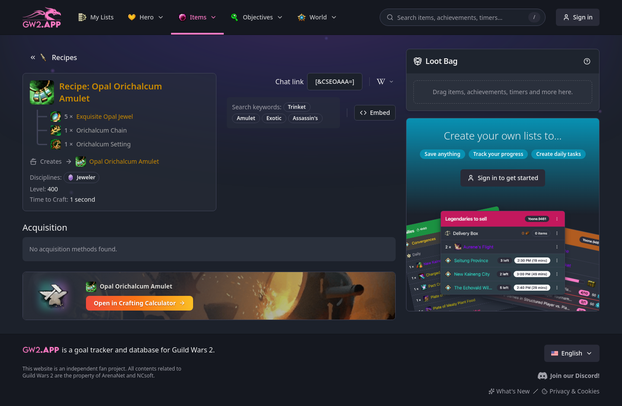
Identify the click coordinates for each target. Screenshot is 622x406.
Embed (375, 112)
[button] (92, 116)
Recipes (53, 57)
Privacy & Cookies (571, 391)
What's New (509, 391)
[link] (96, 17)
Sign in (578, 17)
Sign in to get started (502, 178)
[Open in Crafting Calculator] (209, 296)
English (572, 353)
